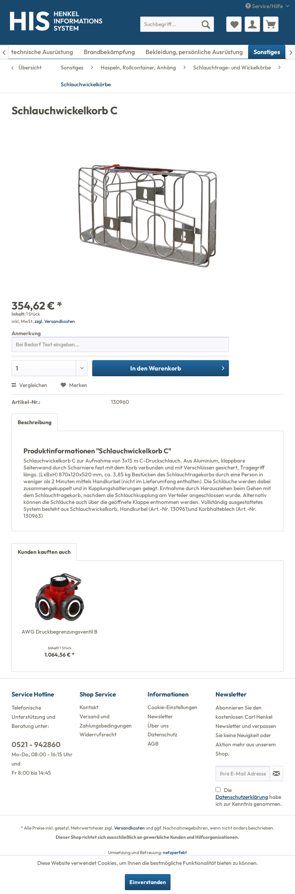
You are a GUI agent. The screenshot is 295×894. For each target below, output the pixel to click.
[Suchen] (206, 24)
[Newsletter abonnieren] (276, 773)
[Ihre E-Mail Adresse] (242, 773)
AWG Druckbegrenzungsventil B (60, 631)
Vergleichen (29, 385)
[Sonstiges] (266, 52)
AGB (153, 743)
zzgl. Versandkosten (55, 321)
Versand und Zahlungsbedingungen (106, 721)
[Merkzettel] (234, 24)
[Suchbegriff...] (177, 24)
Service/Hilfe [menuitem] (264, 6)
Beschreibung (34, 422)
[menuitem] (177, 24)
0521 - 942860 (36, 744)
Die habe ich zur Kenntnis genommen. (248, 797)
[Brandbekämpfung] (109, 52)
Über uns (158, 725)
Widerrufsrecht (98, 734)
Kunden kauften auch (44, 551)
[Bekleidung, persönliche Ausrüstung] (194, 52)
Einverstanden (147, 882)
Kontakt (89, 707)
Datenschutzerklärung (241, 797)
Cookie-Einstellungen (172, 707)
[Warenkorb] (270, 24)
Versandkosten (129, 828)
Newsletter (160, 716)
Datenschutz (162, 734)
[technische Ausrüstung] (42, 52)
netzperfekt (175, 852)
